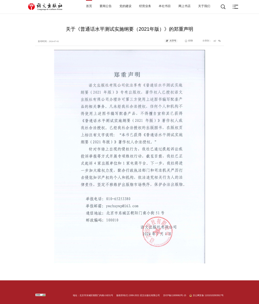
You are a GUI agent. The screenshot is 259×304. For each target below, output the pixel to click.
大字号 (173, 41)
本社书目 (165, 6)
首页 (89, 6)
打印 (190, 41)
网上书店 (184, 6)
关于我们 (204, 6)
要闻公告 (106, 6)
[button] (235, 6)
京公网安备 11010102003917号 (208, 295)
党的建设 (125, 6)
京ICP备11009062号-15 (174, 295)
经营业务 (145, 6)
